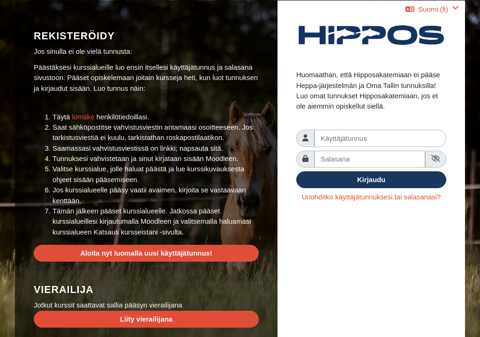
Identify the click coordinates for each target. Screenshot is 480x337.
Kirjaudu (371, 179)
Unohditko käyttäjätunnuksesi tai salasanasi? (371, 197)
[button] (432, 9)
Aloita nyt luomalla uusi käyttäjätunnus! (146, 253)
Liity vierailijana (146, 319)
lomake (84, 117)
